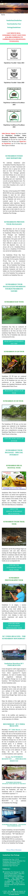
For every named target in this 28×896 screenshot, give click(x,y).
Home (3, 15)
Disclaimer (18, 850)
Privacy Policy (11, 850)
